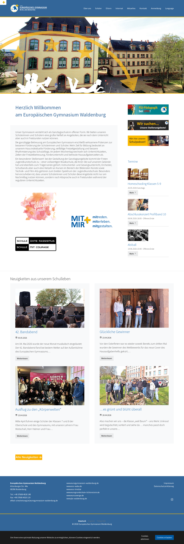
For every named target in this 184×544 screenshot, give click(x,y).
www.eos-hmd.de (73, 489)
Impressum (169, 483)
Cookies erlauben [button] (164, 537)
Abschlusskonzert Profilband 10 (147, 214)
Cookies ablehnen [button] (145, 537)
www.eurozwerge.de (75, 495)
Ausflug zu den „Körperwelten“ (38, 409)
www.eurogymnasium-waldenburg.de (82, 483)
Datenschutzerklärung (164, 486)
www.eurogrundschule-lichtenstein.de (83, 492)
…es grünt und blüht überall (121, 409)
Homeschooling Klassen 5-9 (144, 184)
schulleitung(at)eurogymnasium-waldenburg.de (37, 500)
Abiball (132, 245)
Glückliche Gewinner (115, 331)
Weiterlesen (22, 358)
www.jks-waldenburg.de (76, 498)
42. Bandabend (26, 332)
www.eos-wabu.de (74, 486)
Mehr (132, 192)
